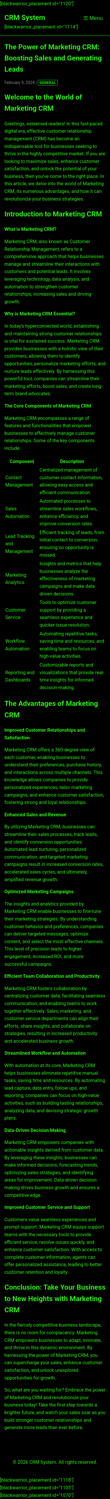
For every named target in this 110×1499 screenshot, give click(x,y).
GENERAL (48, 83)
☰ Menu (93, 18)
